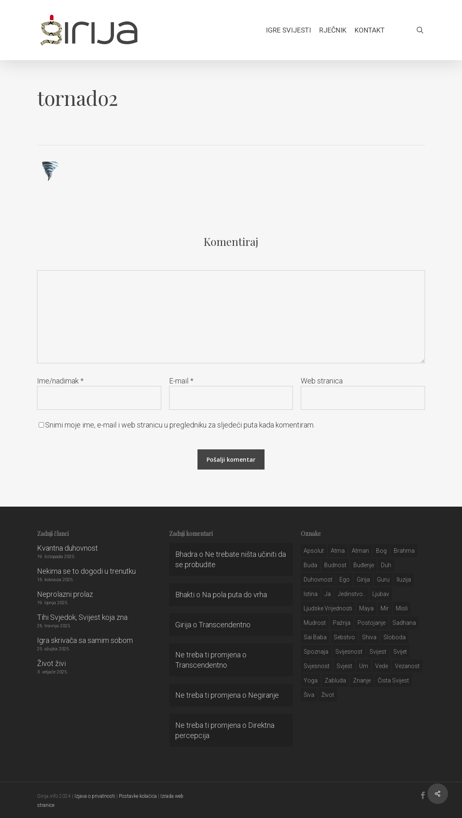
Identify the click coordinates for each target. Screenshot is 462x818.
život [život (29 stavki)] (327, 695)
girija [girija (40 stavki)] (363, 579)
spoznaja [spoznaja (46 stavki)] (316, 651)
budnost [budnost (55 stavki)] (335, 565)
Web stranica (322, 380)
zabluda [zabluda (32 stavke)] (335, 680)
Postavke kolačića (138, 796)
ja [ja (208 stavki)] (328, 594)
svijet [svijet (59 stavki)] (400, 651)
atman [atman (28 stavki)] (360, 550)
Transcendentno (225, 624)
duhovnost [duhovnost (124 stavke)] (318, 579)
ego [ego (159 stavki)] (344, 579)
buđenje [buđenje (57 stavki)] (363, 565)
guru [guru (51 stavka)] (383, 579)
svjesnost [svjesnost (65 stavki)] (317, 666)
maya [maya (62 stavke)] (366, 608)
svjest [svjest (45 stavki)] (344, 666)
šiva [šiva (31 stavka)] (309, 695)
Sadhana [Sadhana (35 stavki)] (404, 622)
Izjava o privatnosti (94, 796)
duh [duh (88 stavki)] (386, 565)
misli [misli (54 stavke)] (402, 608)
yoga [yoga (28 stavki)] (311, 680)
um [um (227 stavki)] (363, 666)
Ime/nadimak (60, 380)
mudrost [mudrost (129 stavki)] (315, 622)
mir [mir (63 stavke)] (385, 608)
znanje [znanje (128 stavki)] (362, 680)
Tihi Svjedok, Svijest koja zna (82, 617)
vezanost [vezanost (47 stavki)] (407, 666)
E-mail (181, 380)
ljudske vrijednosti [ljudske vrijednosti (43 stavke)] (328, 608)
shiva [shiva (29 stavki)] (369, 637)
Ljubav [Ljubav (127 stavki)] (380, 594)
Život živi (51, 663)
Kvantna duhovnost (67, 548)
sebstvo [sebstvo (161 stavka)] (344, 637)
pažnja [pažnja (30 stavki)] (342, 622)
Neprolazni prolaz (65, 594)
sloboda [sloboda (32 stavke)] (394, 637)
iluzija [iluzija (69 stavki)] (404, 579)
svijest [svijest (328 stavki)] (377, 651)
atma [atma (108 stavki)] (338, 550)
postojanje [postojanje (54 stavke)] (371, 622)
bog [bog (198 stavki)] (381, 550)
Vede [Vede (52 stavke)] (381, 666)
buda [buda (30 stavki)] (310, 565)
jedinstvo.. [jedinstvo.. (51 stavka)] (351, 594)
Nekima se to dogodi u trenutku (86, 571)
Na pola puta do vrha (234, 594)
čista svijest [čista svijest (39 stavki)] (393, 680)
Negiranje (263, 695)
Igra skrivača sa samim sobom (85, 640)
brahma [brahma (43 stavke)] (404, 550)
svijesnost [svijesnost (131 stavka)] (348, 651)
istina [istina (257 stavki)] (311, 594)
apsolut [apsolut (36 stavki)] (314, 550)
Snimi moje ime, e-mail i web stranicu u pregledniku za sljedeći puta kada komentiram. (180, 425)
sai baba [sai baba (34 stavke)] (315, 637)
